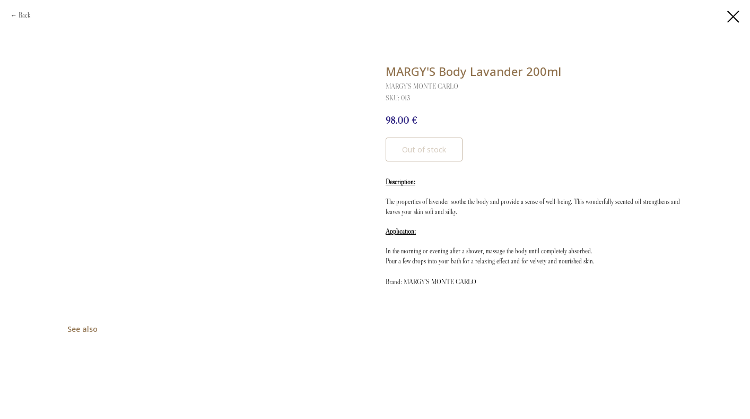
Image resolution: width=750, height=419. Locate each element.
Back (24, 15)
